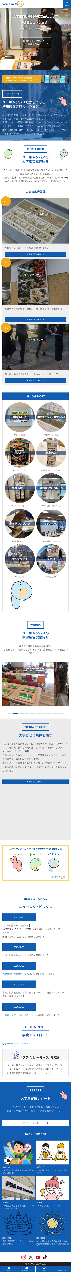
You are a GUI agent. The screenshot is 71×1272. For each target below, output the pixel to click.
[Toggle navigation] (67, 4)
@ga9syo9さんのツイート (15, 1043)
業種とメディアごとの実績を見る (33, 43)
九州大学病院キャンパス (14, 955)
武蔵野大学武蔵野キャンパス (16, 974)
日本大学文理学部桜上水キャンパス (20, 1015)
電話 (44, 1269)
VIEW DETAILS (35, 254)
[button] (5, 54)
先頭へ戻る (62, 1269)
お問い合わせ (26, 1269)
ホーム (9, 1269)
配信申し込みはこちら (35, 1123)
